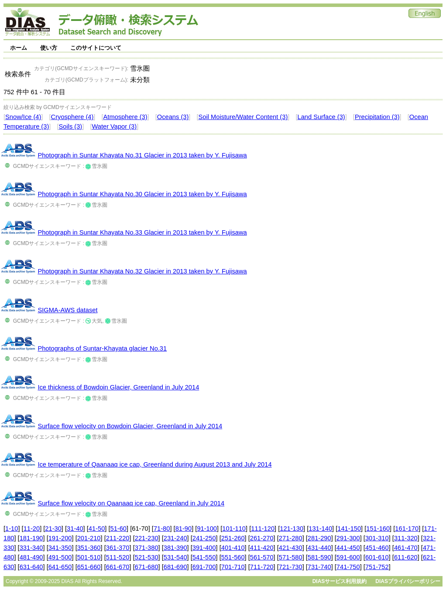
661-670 (118, 566)
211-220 (118, 538)
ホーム (18, 47)
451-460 (377, 547)
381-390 (175, 547)
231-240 (175, 538)
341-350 (60, 547)
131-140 (320, 528)
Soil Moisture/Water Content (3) (243, 116)
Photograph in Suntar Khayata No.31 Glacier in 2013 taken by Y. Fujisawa (142, 155)
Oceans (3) (173, 116)
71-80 (162, 528)
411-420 (262, 547)
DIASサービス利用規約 (339, 581)
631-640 (31, 566)
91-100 (207, 528)
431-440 (319, 547)
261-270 (262, 538)
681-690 (175, 566)
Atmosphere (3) (125, 116)
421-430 (290, 547)
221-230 (146, 538)
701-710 (233, 566)
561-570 (262, 557)
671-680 (146, 566)
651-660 (89, 566)
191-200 (60, 538)
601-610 (377, 557)
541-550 (204, 557)
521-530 (146, 557)
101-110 (234, 528)
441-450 (348, 547)
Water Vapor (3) (114, 126)
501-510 (89, 557)
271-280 (290, 538)
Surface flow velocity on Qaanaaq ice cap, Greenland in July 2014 (131, 503)
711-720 (262, 566)
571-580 (290, 557)
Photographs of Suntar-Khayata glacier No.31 (102, 348)
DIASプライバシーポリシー (407, 581)
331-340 (31, 547)
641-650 (60, 566)
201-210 (89, 538)
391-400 (204, 547)
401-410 (233, 547)
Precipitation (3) (377, 116)
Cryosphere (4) (72, 116)
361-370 (118, 547)
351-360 (89, 547)
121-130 (291, 528)
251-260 (233, 538)
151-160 (378, 528)
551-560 (233, 557)
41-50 (97, 528)
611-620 (406, 557)
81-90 (183, 528)
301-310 (377, 538)
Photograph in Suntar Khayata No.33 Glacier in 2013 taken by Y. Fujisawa (142, 232)
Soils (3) (70, 126)
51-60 (118, 528)
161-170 (407, 528)
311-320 (406, 538)
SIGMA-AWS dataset (67, 310)
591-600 (348, 557)
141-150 (349, 528)
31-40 (75, 528)
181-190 (31, 538)
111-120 (262, 528)
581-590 (319, 557)
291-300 (348, 538)
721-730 (290, 566)
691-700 (204, 566)
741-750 (348, 566)
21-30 (53, 528)
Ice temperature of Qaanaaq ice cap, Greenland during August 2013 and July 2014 (154, 464)
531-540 (175, 557)
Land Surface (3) (321, 116)
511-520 (118, 557)
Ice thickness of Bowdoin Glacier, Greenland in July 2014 (118, 387)
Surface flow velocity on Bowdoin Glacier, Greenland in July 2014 (130, 426)
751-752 (377, 566)
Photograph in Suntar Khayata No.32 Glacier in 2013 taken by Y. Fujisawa (142, 271)
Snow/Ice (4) (23, 116)
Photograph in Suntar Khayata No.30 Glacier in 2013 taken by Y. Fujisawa (142, 194)
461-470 (406, 547)
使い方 (48, 47)
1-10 (11, 528)
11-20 (32, 528)
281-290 (319, 538)
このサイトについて (95, 47)
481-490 (31, 557)
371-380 (146, 547)
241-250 (204, 538)
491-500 (60, 557)
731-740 (319, 566)
